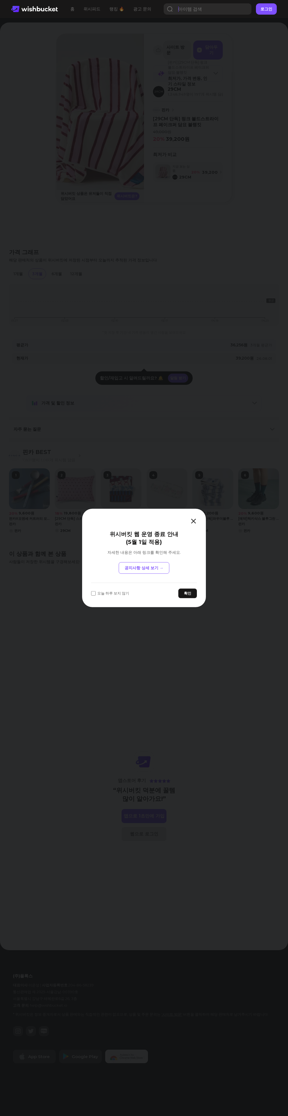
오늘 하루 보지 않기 (110, 593)
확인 (187, 593)
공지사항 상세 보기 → (144, 567)
